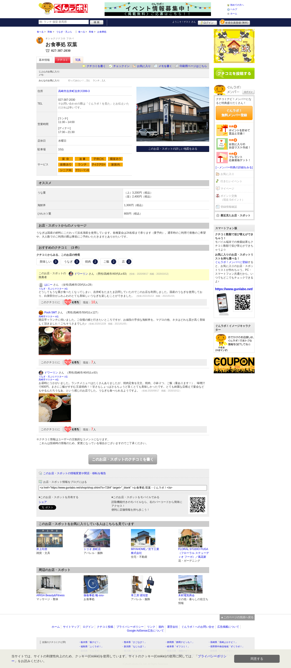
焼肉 (91, 261)
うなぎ (72, 261)
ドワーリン (81, 273)
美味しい (49, 261)
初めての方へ (237, 5)
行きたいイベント (231, 181)
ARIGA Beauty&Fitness (50, 595)
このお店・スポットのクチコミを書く (123, 459)
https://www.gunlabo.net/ (234, 289)
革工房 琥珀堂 (139, 595)
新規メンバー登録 (234, 22)
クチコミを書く (96, 66)
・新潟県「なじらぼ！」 (134, 646)
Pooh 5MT (50, 312)
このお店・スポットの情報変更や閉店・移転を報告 (74, 473)
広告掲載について (228, 626)
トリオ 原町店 (92, 549)
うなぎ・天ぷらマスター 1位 (53, 376)
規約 (161, 626)
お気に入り (144, 66)
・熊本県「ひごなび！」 (134, 642)
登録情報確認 (229, 206)
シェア (43, 502)
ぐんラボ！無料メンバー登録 (234, 113)
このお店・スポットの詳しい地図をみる (172, 148)
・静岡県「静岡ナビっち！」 (179, 642)
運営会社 (172, 626)
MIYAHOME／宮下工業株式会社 (145, 551)
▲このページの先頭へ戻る (237, 617)
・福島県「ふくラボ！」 (90, 646)
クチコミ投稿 (105, 626)
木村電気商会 (186, 595)
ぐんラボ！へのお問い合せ (197, 626)
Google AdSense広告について (145, 630)
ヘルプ (233, 9)
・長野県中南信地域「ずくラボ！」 (226, 646)
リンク (151, 626)
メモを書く (165, 66)
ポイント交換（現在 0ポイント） (233, 197)
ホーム (233, 13)
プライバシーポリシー (130, 626)
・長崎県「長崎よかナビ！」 (223, 642)
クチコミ (62, 59)
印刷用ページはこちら (193, 66)
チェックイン (121, 66)
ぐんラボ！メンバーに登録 (231, 262)
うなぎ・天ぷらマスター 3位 (53, 288)
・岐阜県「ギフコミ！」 (177, 646)
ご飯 (109, 261)
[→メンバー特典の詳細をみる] (234, 167)
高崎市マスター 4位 (49, 379)
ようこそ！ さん (184, 21)
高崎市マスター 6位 (49, 316)
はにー (48, 284)
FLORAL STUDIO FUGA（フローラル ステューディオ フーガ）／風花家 (193, 553)
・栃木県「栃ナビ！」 (89, 642)
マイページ (227, 188)
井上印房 (41, 549)
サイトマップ (71, 626)
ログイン (207, 22)
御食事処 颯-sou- (94, 595)
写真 (78, 59)
